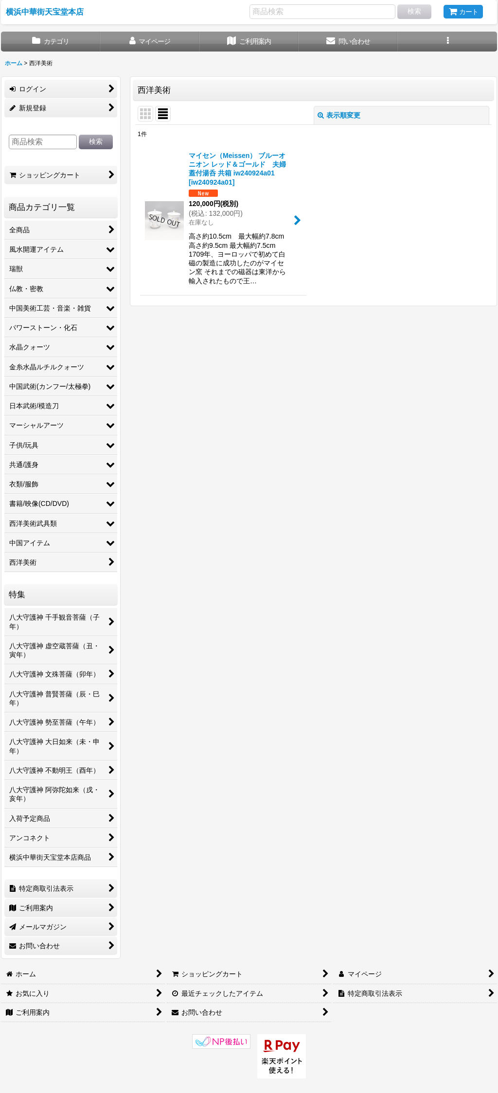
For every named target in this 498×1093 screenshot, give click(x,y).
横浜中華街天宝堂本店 (45, 11)
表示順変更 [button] (339, 115)
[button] (447, 42)
